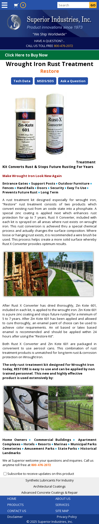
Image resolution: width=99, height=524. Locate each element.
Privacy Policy (67, 516)
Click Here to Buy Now (51, 55)
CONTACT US (16, 511)
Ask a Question (73, 81)
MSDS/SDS (45, 81)
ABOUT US (63, 498)
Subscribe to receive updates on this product (40, 473)
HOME (11, 498)
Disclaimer (15, 516)
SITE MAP (62, 511)
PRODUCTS (15, 504)
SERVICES (62, 504)
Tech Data (21, 81)
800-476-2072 (63, 46)
